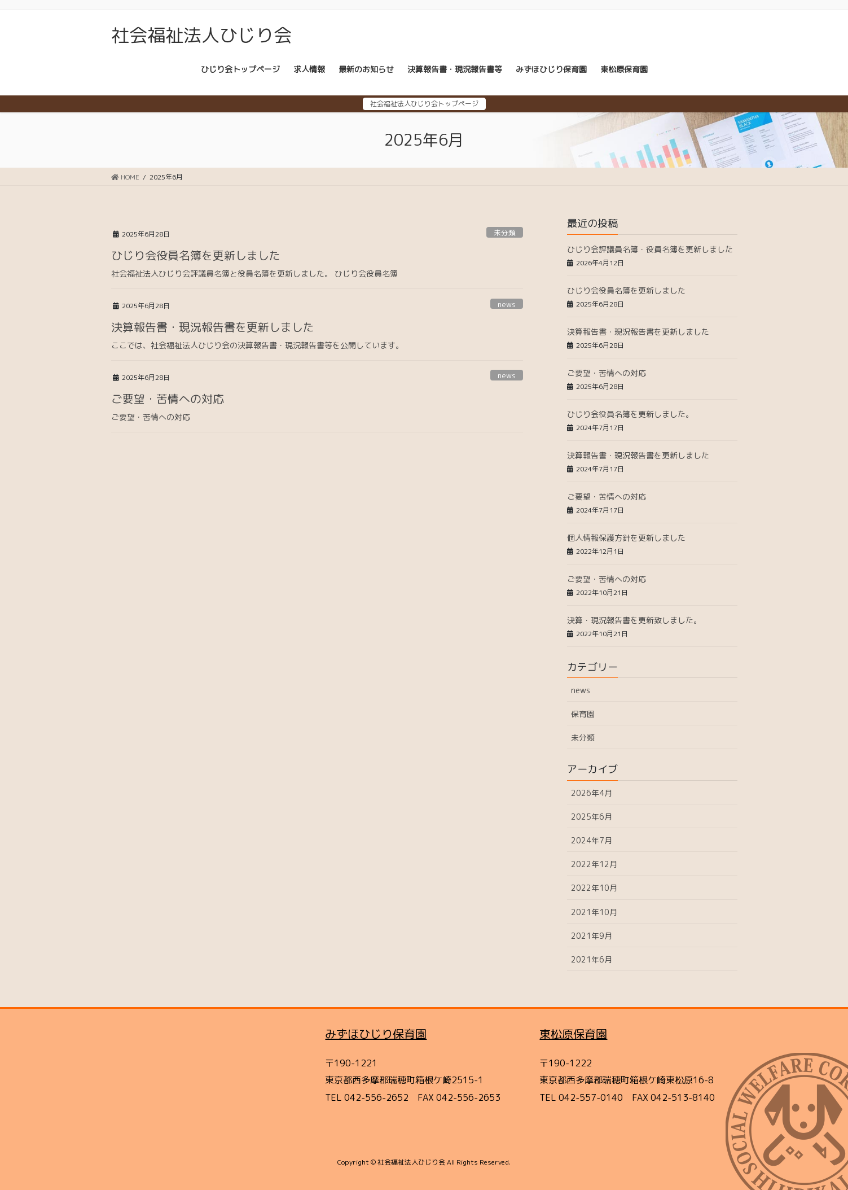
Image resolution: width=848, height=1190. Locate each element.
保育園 (583, 713)
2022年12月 (594, 864)
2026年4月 (591, 793)
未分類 (505, 233)
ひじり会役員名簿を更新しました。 (630, 414)
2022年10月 (594, 887)
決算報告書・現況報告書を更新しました (212, 327)
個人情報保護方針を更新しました (626, 537)
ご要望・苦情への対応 (167, 398)
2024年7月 (591, 840)
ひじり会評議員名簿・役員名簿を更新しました (650, 249)
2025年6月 (591, 816)
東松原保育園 (573, 1034)
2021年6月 (591, 959)
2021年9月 (591, 935)
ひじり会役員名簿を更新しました (195, 255)
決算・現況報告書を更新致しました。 (634, 620)
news (507, 304)
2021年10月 (594, 912)
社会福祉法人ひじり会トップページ (424, 103)
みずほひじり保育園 (376, 1034)
